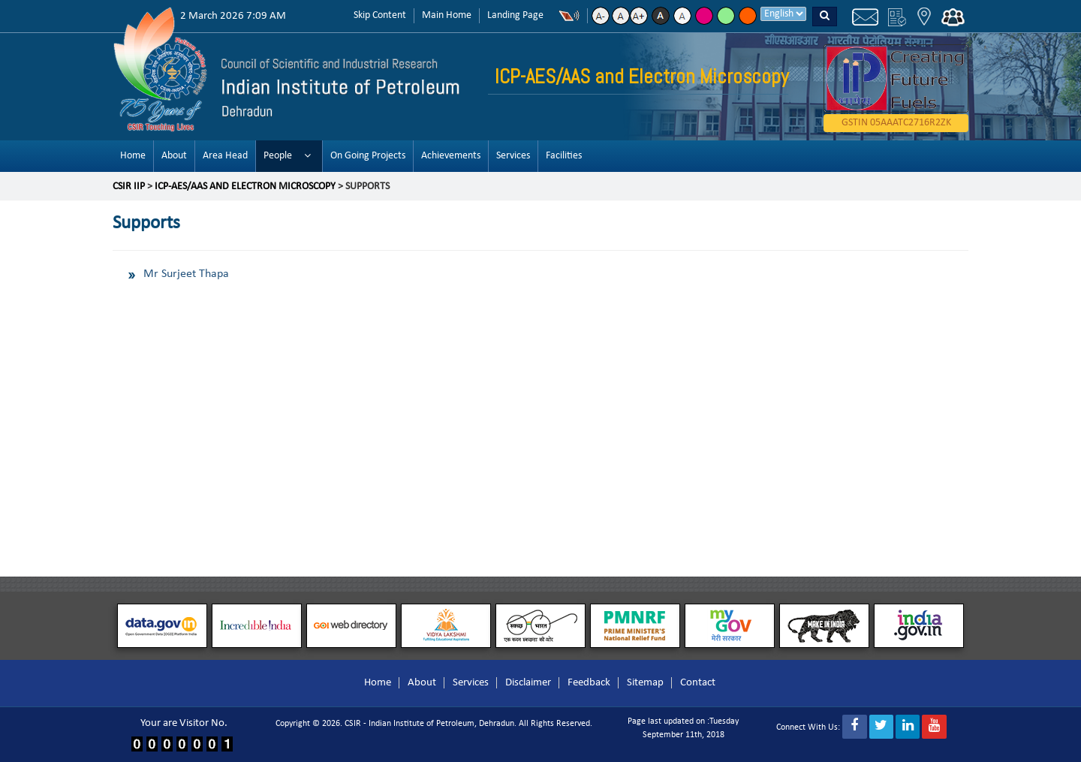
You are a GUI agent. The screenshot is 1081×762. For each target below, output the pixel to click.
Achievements (450, 155)
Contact (697, 682)
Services (513, 155)
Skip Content (380, 15)
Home (133, 155)
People (277, 155)
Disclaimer (528, 682)
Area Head (225, 155)
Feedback (589, 682)
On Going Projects (367, 155)
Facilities (564, 155)
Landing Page (515, 15)
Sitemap (645, 682)
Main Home (446, 15)
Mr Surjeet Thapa (186, 274)
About (174, 155)
